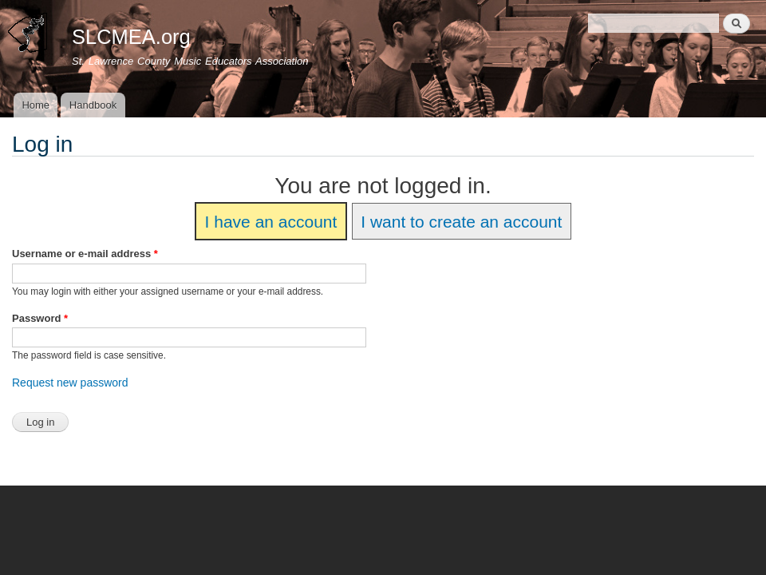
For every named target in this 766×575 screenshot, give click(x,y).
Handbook (92, 105)
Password (40, 318)
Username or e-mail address (85, 254)
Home (35, 105)
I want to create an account (461, 221)
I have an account (271, 221)
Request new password (70, 382)
